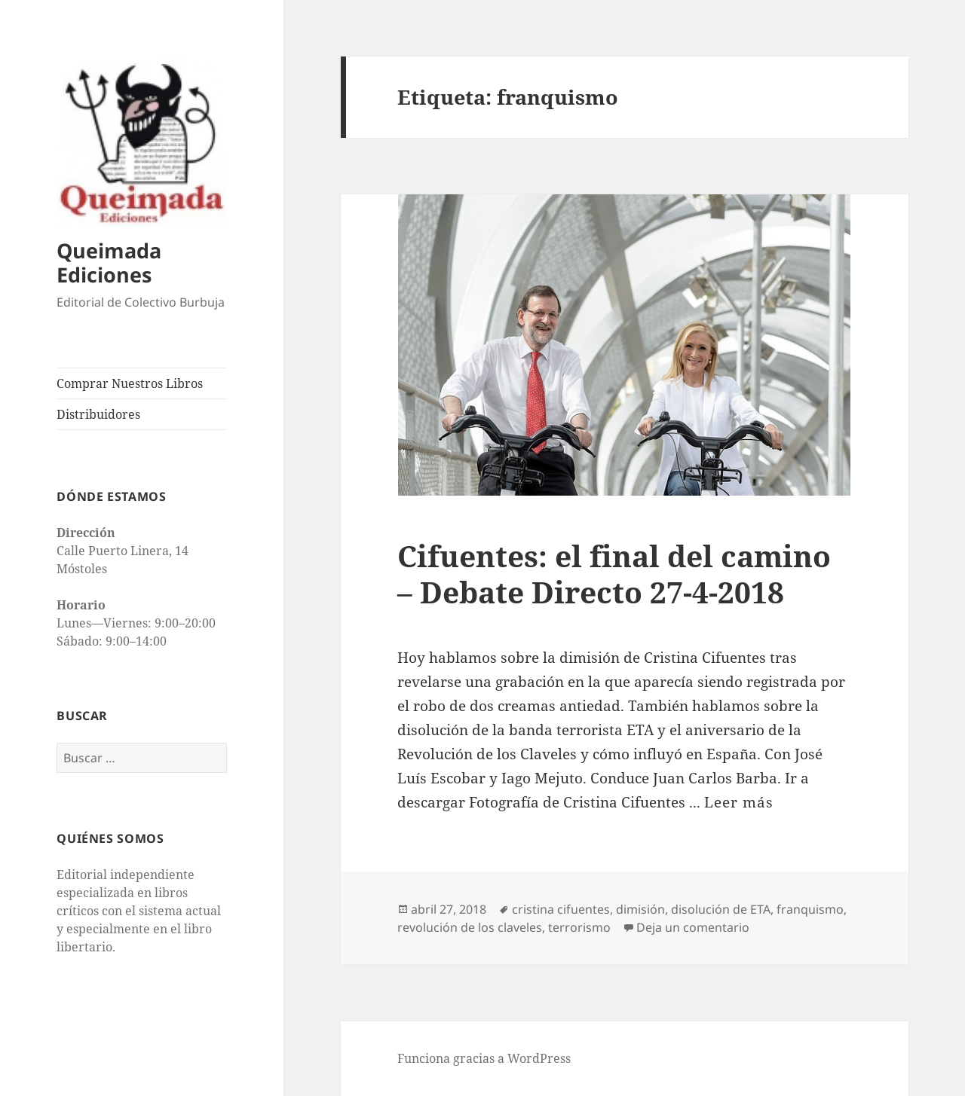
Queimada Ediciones (109, 263)
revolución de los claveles (469, 927)
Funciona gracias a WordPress (484, 1058)
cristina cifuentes (561, 909)
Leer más (739, 802)
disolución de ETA (720, 909)
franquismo (810, 909)
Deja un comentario (692, 927)
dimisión (640, 909)
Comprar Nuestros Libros (130, 383)
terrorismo (579, 927)
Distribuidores (98, 414)
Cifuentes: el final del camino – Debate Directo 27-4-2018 (614, 574)
